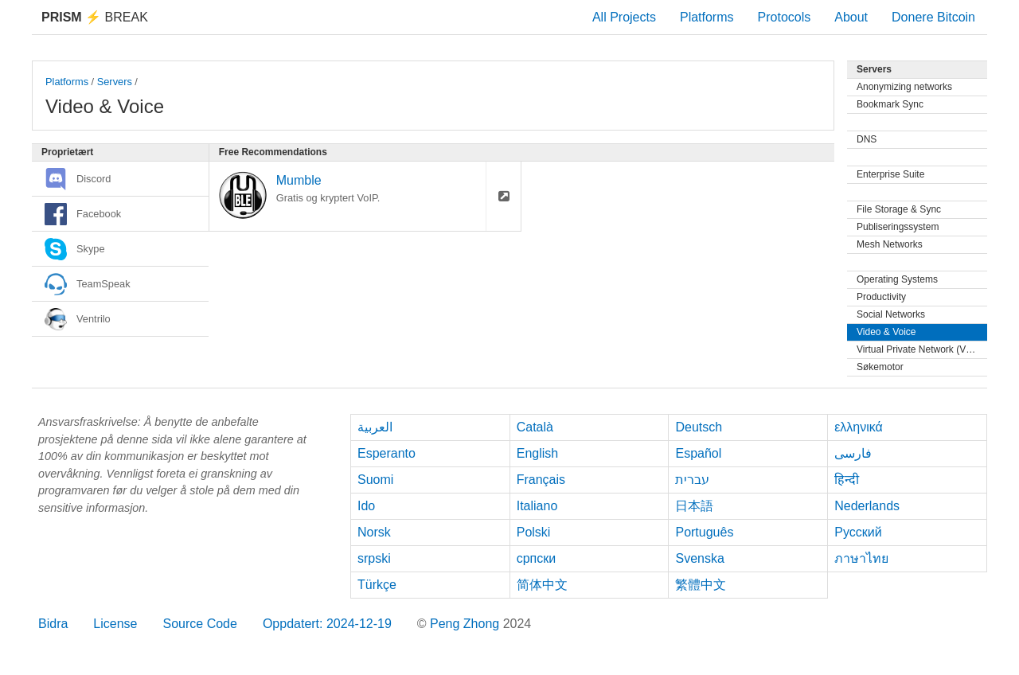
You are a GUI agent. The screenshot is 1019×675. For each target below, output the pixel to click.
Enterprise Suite (890, 174)
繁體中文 (700, 584)
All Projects (624, 17)
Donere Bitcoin (933, 17)
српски (536, 558)
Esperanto (386, 453)
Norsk (374, 532)
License (115, 623)
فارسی (853, 453)
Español (698, 453)
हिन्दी (846, 479)
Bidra (53, 623)
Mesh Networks (890, 244)
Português (704, 532)
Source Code (200, 623)
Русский (857, 532)
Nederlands (867, 506)
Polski (534, 532)
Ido (366, 506)
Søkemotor (880, 367)
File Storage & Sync (899, 209)
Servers (114, 82)
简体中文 (542, 584)
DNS (866, 139)
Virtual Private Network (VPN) (919, 349)
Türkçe (376, 584)
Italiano (537, 506)
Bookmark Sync (890, 104)
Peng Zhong (466, 623)
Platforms (707, 17)
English (537, 453)
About (851, 17)
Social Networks (891, 314)
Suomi (375, 479)
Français (541, 479)
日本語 (694, 506)
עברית (692, 479)
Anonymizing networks (904, 86)
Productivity (881, 296)
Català (535, 427)
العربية (374, 427)
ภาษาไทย (861, 558)
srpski (374, 558)
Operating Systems (897, 279)
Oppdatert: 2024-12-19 (327, 623)
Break (94, 17)
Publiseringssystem (898, 226)
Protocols (784, 17)
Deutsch (698, 427)
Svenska (699, 558)
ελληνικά (858, 427)
